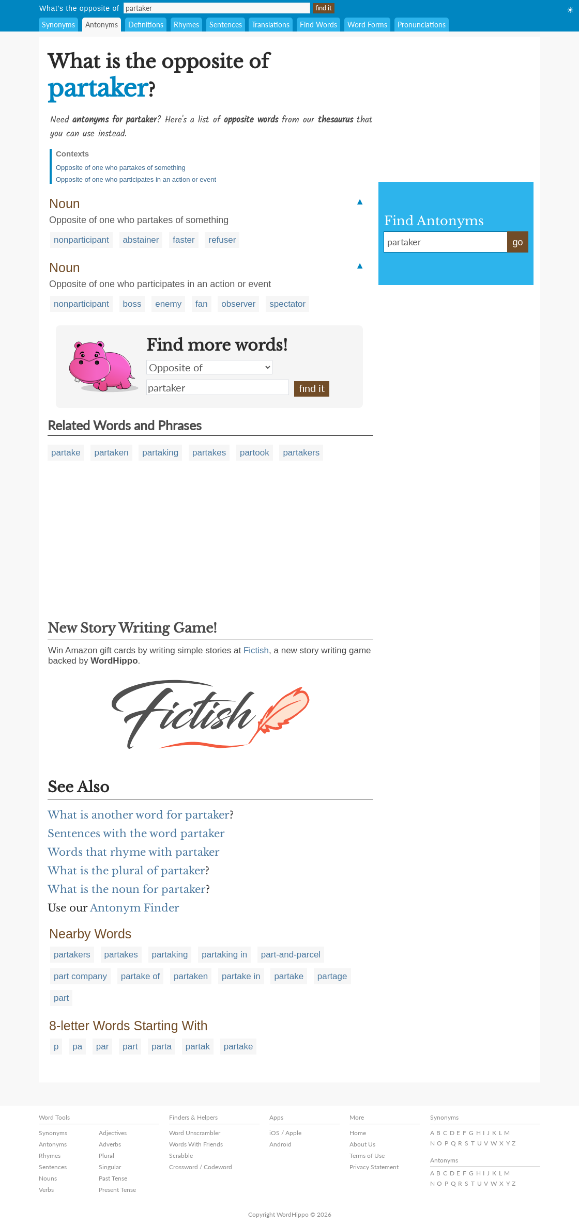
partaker (217, 387)
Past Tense (113, 1178)
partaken (111, 453)
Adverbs (110, 1144)
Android (280, 1144)
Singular (110, 1167)
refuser (222, 240)
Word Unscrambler (194, 1133)
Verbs (46, 1189)
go (517, 242)
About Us (362, 1144)
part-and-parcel (291, 955)
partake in (241, 976)
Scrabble (181, 1155)
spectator (287, 304)
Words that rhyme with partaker (134, 852)
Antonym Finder (134, 908)
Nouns (48, 1178)
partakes (209, 453)
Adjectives (113, 1133)
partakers (301, 453)
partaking (160, 453)
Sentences (225, 24)
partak (198, 1046)
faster (184, 240)
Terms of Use (367, 1155)
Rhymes (186, 24)
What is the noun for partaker (127, 889)
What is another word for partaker (139, 815)
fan (201, 304)
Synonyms (58, 24)
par (102, 1046)
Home (357, 1133)
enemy (168, 304)
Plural (106, 1155)
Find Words (318, 24)
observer (238, 304)
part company (80, 976)
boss (132, 304)
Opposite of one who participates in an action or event (136, 179)
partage (332, 976)
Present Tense (117, 1189)
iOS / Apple (285, 1133)
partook (254, 453)
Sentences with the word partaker (136, 833)
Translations (271, 24)
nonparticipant (81, 240)
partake (66, 453)
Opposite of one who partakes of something (121, 167)
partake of (140, 976)
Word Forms (367, 24)
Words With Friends (196, 1144)
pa (77, 1046)
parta (161, 1046)
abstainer (141, 240)
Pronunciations (422, 24)
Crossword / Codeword (200, 1167)
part (61, 998)
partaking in (224, 955)
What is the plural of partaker (126, 871)
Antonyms (101, 24)
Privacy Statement (374, 1167)
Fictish (256, 650)
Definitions (145, 24)
